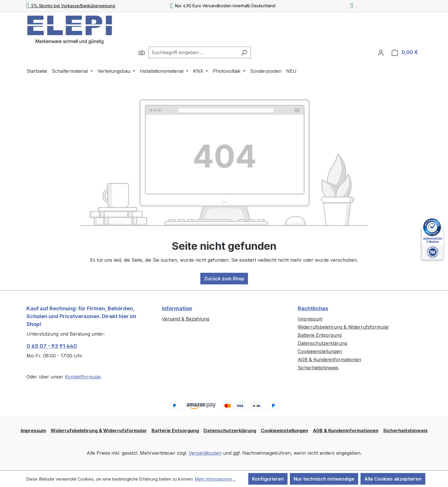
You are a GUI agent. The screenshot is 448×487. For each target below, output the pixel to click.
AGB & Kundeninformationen (329, 359)
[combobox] (193, 52)
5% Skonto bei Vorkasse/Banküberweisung (70, 5)
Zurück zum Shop (224, 278)
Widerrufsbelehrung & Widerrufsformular (343, 327)
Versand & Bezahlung (185, 319)
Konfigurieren (268, 479)
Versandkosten (205, 453)
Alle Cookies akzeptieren (393, 479)
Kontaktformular (83, 377)
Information (177, 308)
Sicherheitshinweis (318, 368)
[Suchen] (142, 52)
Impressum (310, 319)
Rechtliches (313, 308)
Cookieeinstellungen (320, 351)
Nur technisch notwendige (324, 479)
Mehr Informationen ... (215, 479)
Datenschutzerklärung (322, 343)
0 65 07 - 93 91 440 (51, 346)
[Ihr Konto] (381, 52)
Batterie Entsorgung (320, 335)
